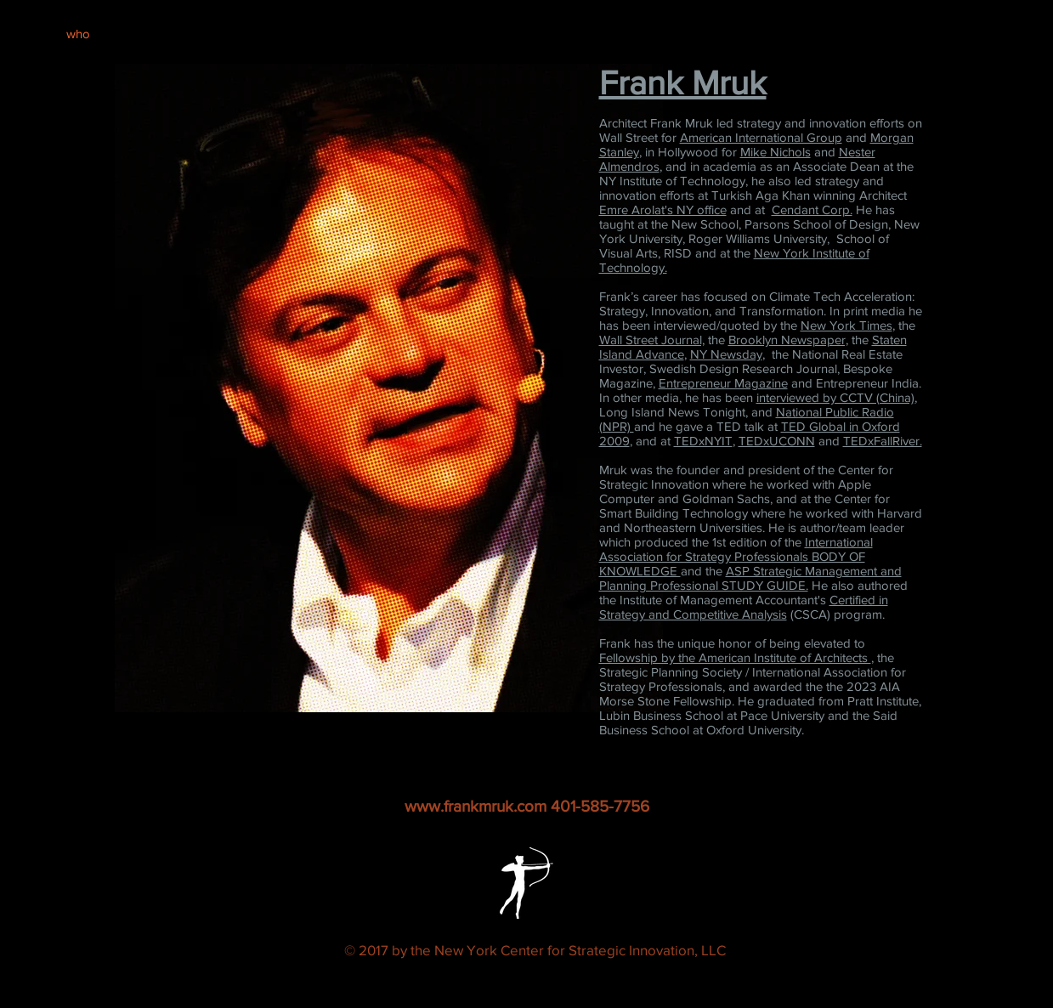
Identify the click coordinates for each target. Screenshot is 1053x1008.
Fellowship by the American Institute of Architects (735, 657)
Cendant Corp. (812, 209)
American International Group (761, 137)
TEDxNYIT (703, 440)
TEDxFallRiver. (882, 440)
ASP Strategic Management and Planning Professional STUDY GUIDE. (750, 577)
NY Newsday (726, 354)
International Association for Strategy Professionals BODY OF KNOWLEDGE (736, 556)
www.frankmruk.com (475, 806)
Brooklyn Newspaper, (788, 339)
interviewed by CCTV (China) (835, 397)
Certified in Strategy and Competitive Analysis (743, 606)
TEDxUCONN (777, 440)
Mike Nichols (775, 151)
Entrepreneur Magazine (723, 383)
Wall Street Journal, (652, 339)
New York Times (846, 325)
